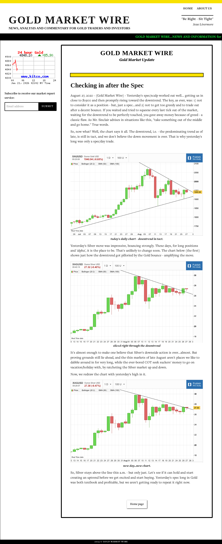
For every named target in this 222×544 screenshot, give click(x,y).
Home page (137, 504)
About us (204, 8)
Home (188, 8)
